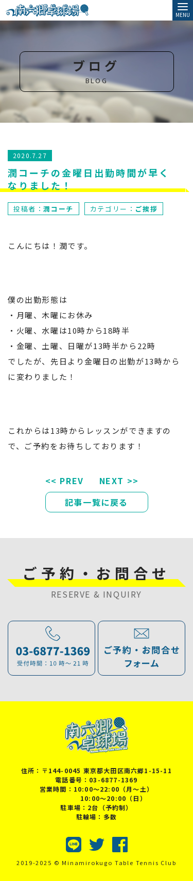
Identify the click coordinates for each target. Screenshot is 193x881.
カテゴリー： (123, 209)
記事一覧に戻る (96, 502)
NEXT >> (119, 480)
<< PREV (64, 480)
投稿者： (43, 209)
